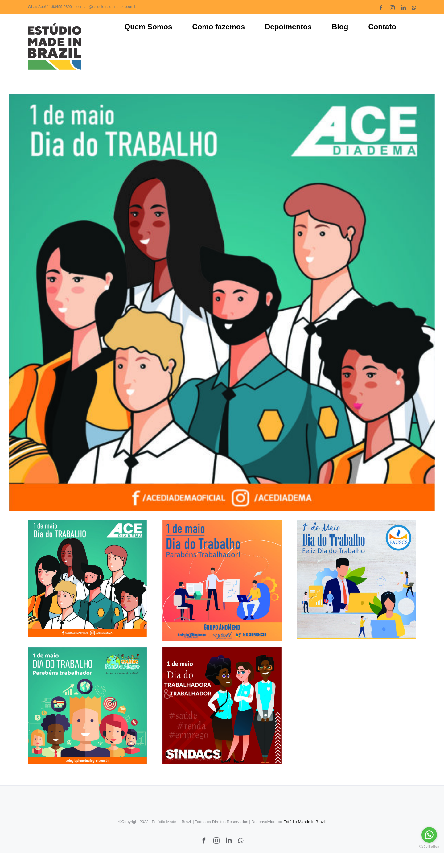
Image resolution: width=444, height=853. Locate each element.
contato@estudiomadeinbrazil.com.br (107, 7)
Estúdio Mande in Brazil (304, 818)
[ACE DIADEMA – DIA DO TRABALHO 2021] (222, 302)
